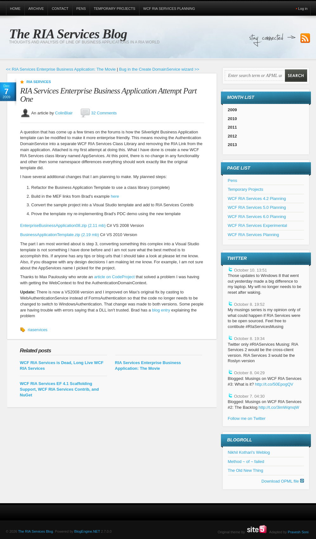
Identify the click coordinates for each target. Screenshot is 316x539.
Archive (36, 8)
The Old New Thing (245, 470)
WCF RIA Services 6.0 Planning (257, 216)
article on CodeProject (115, 276)
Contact (60, 8)
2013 (232, 144)
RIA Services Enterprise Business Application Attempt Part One (108, 95)
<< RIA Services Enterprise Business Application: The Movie (61, 69)
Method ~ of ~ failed (246, 461)
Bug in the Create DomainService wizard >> (159, 69)
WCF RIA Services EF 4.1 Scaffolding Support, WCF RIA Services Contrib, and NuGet (59, 389)
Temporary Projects (114, 8)
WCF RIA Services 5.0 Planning (257, 207)
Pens (81, 8)
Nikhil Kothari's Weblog (249, 452)
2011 (232, 127)
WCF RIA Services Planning (169, 8)
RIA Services (39, 82)
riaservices (38, 329)
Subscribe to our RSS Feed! (305, 38)
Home (15, 8)
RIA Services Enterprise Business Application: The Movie (148, 365)
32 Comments (104, 112)
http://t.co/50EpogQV (274, 384)
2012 (232, 136)
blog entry (161, 310)
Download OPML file (282, 481)
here (115, 196)
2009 (232, 109)
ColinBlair (64, 112)
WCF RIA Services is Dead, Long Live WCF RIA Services (62, 365)
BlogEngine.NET (87, 531)
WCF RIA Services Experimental (257, 225)
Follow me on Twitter (247, 418)
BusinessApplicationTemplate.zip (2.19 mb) (59, 234)
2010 (232, 118)
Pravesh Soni (298, 532)
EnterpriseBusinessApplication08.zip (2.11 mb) (63, 225)
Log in (303, 8)
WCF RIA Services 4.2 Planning (257, 198)
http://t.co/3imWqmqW (279, 407)
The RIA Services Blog (68, 34)
